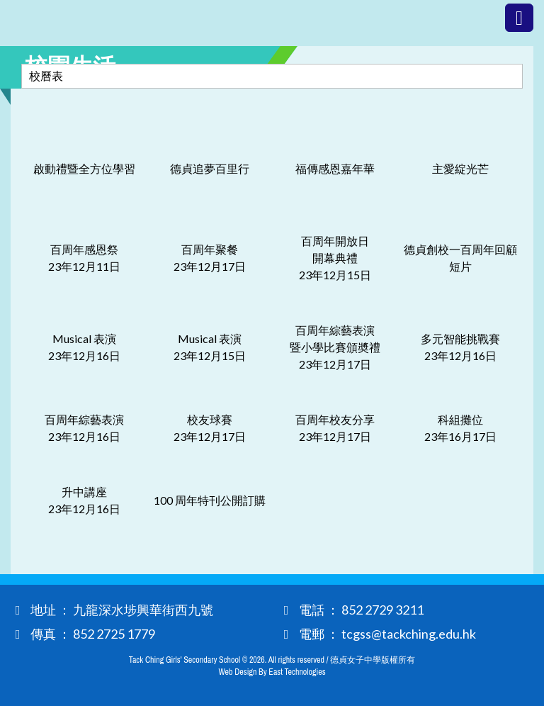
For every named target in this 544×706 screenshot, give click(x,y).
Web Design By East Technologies (271, 672)
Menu (519, 18)
